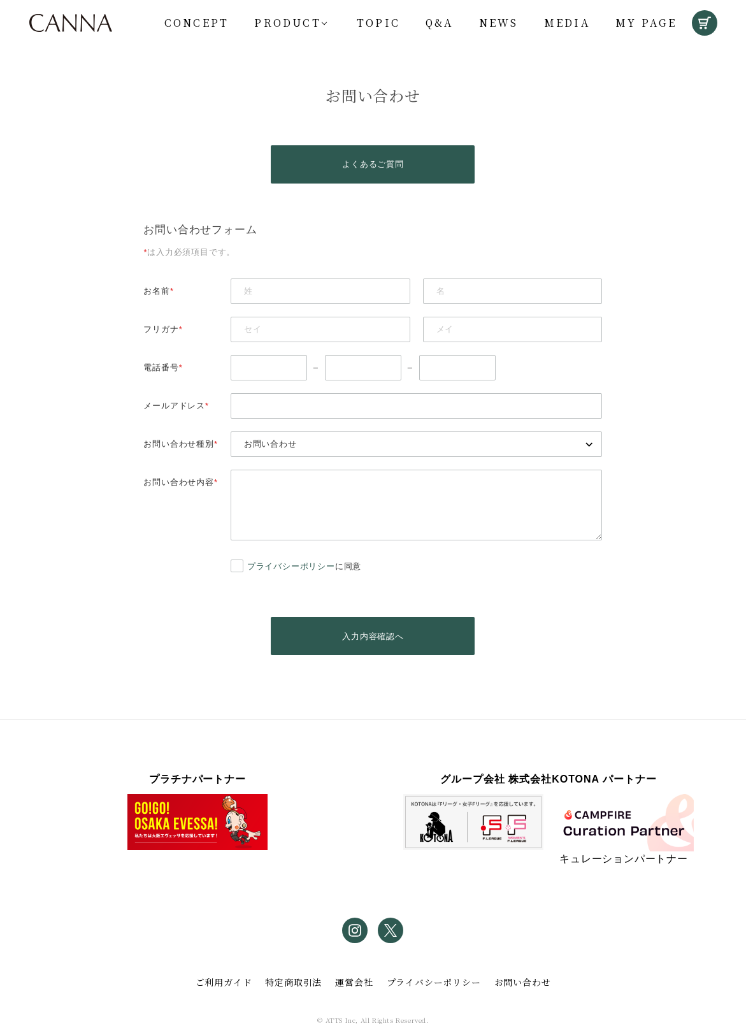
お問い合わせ (522, 982)
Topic (378, 22)
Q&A (440, 22)
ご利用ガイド (224, 982)
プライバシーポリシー (291, 566)
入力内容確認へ (373, 636)
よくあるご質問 (373, 164)
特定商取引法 (293, 982)
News (499, 22)
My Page (646, 22)
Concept (196, 22)
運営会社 (354, 982)
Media (567, 22)
